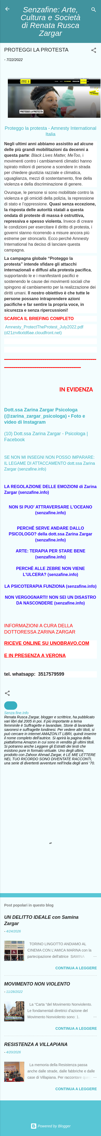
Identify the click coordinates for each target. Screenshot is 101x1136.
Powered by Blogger (51, 1126)
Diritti (11, 705)
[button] (94, 51)
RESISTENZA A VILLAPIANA (36, 1044)
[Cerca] (94, 11)
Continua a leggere (76, 968)
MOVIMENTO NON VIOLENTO (37, 984)
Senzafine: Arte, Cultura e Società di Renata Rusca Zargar (50, 21)
